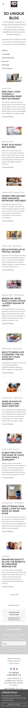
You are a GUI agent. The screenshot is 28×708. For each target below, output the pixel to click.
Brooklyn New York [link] (14, 661)
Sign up (14, 649)
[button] (2, 4)
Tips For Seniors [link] (7, 68)
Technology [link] (5, 65)
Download (14, 618)
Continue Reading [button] (7, 116)
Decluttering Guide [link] (8, 58)
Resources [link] (5, 61)
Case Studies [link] (6, 54)
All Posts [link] (5, 50)
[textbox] (14, 643)
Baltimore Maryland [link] (14, 658)
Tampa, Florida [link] (14, 663)
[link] (14, 4)
